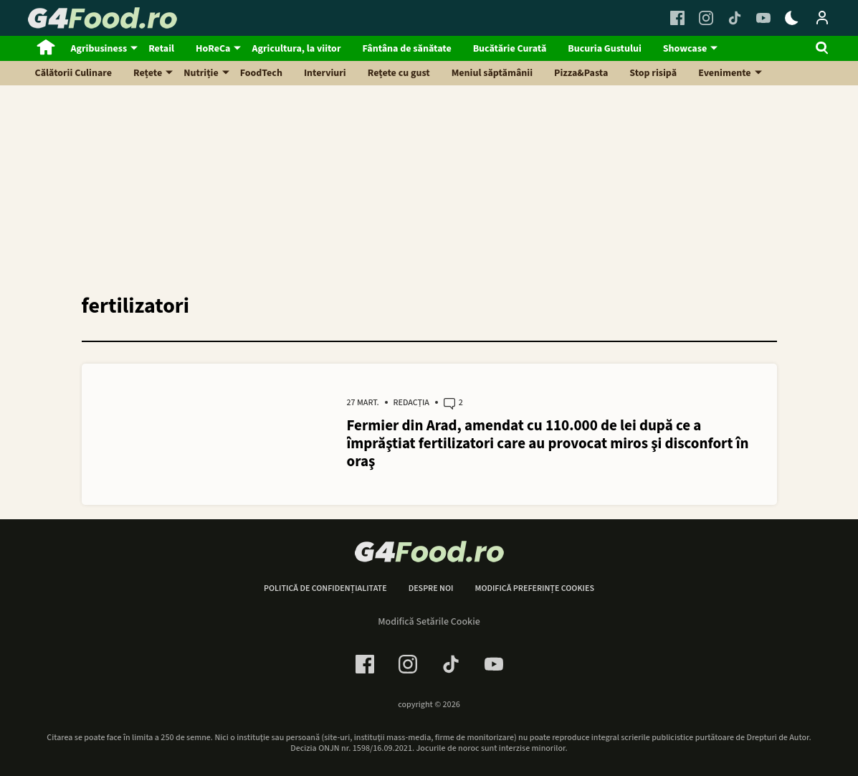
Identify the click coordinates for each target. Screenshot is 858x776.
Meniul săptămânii (492, 73)
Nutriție (201, 73)
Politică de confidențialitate (325, 589)
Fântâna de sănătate (406, 49)
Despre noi (431, 589)
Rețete (147, 73)
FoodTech (261, 73)
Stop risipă (653, 73)
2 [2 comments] (453, 404)
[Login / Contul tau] (822, 18)
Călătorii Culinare (74, 73)
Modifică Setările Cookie (429, 622)
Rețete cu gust (399, 73)
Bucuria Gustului (604, 49)
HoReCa (213, 49)
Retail (161, 49)
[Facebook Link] (677, 18)
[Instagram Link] (706, 18)
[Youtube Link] (763, 18)
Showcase (685, 49)
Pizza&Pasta (581, 73)
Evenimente (724, 73)
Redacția (411, 403)
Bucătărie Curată (510, 49)
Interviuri (325, 73)
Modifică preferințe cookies (534, 589)
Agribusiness (99, 49)
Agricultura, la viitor (296, 49)
